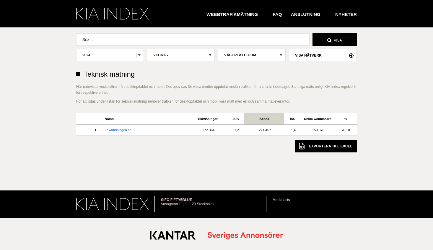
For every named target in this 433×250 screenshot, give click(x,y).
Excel (325, 146)
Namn (109, 119)
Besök (264, 119)
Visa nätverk (308, 55)
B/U (293, 119)
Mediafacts (281, 200)
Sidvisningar (208, 119)
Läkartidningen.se (118, 130)
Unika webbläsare (317, 119)
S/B (236, 119)
